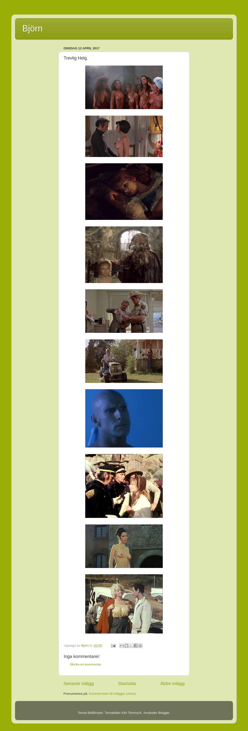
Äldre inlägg (172, 683)
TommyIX (135, 713)
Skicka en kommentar (85, 664)
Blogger (163, 713)
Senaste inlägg (78, 683)
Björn (32, 28)
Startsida (127, 683)
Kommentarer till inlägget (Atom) (112, 693)
